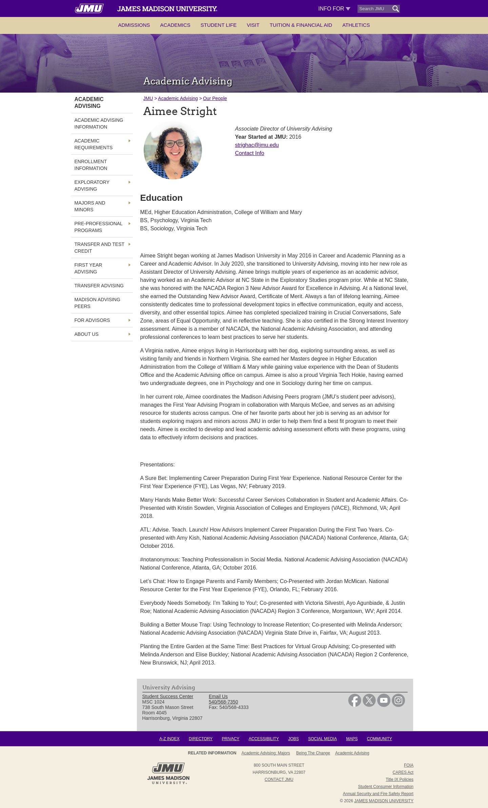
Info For (334, 9)
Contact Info (249, 153)
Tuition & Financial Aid (301, 25)
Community (379, 738)
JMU (148, 98)
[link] (354, 705)
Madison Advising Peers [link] (97, 303)
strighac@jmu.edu (257, 145)
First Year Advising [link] (88, 268)
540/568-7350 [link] (223, 702)
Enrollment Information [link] (91, 165)
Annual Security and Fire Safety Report (378, 793)
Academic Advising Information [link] (99, 123)
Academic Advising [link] (89, 102)
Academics (175, 25)
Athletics (356, 25)
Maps (352, 738)
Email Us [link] (218, 696)
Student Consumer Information (385, 786)
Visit (253, 25)
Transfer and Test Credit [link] (99, 248)
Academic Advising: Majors (265, 753)
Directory (200, 738)
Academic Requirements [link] (94, 144)
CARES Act (403, 772)
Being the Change (313, 753)
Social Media (322, 738)
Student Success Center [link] (168, 696)
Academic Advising (178, 98)
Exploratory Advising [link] (92, 185)
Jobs (293, 738)
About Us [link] (87, 334)
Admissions (134, 25)
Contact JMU (279, 779)
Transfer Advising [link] (99, 285)
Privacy (231, 738)
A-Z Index (169, 738)
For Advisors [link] (92, 320)
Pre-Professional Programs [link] (99, 227)
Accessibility (264, 738)
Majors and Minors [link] (90, 206)
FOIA (408, 765)
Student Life (219, 25)
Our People (215, 98)
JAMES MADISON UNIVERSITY (383, 801)
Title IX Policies (399, 779)
